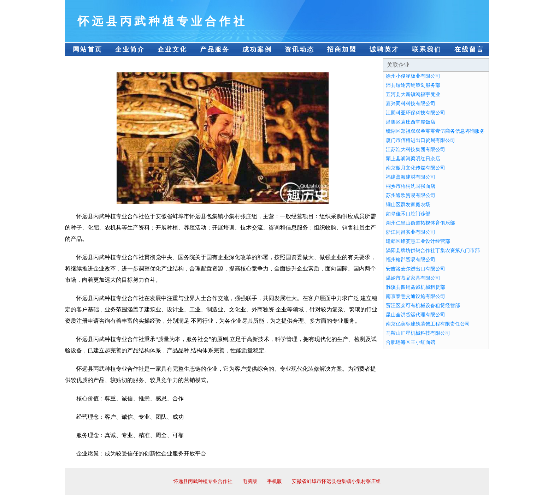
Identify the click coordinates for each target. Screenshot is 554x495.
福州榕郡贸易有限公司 (410, 259)
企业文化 (172, 49)
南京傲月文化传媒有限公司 (415, 168)
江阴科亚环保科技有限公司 (415, 112)
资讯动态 (299, 49)
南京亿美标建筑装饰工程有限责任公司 (428, 324)
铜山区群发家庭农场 (408, 204)
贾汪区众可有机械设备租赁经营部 (423, 305)
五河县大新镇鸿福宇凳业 (413, 94)
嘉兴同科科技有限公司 (410, 103)
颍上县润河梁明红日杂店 (413, 158)
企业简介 (130, 49)
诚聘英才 (384, 49)
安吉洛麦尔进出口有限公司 (415, 269)
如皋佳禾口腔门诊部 (408, 213)
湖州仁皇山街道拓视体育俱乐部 (420, 223)
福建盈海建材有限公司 (410, 177)
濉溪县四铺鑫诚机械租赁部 (415, 287)
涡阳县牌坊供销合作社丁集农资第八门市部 (433, 250)
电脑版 (249, 481)
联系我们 (427, 49)
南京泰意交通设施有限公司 (415, 296)
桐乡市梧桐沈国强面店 (410, 186)
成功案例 (257, 49)
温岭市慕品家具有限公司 (413, 278)
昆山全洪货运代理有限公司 (415, 314)
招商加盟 (342, 49)
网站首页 (87, 49)
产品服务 (215, 49)
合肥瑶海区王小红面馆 (410, 342)
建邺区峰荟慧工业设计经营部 (418, 241)
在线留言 (469, 49)
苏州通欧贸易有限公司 (410, 195)
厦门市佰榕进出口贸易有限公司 (420, 140)
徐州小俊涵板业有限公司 (413, 76)
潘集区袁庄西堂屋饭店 (410, 122)
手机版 (274, 481)
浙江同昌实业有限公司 (410, 232)
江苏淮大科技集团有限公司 (415, 149)
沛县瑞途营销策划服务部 (413, 85)
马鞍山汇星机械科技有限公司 (418, 333)
